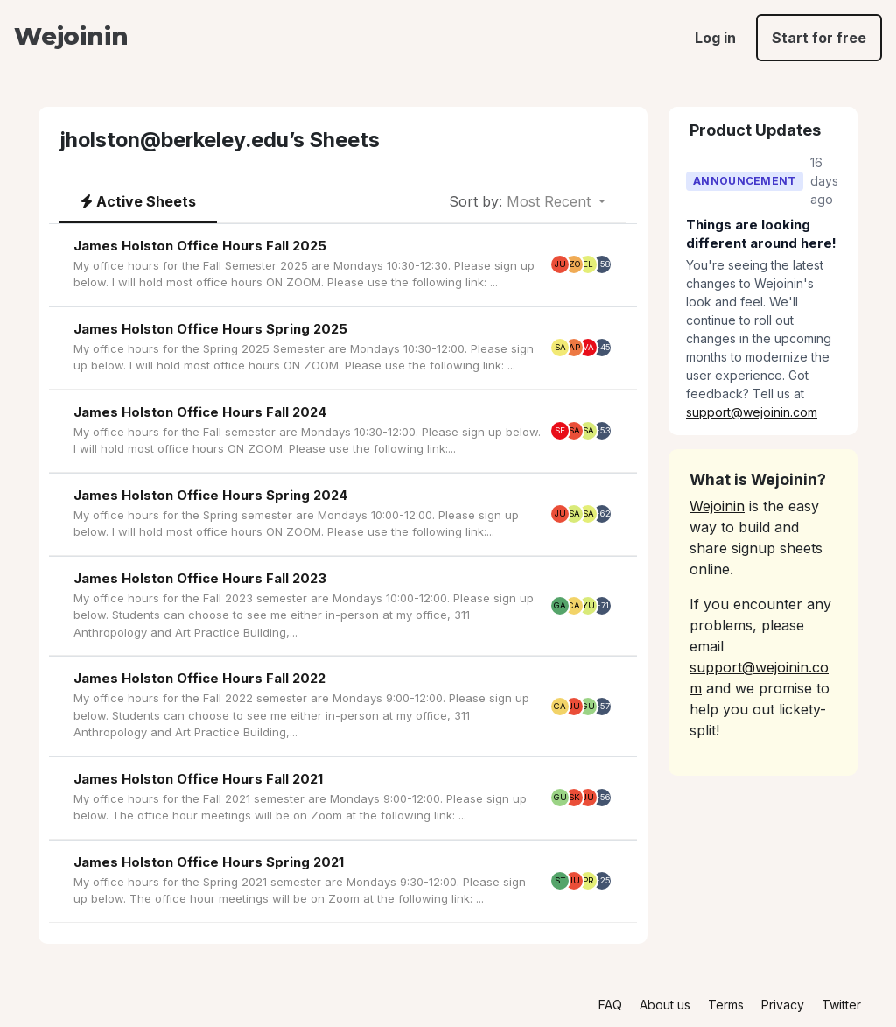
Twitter (841, 1004)
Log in (715, 37)
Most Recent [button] (522, 201)
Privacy (782, 1004)
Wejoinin (71, 36)
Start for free (819, 37)
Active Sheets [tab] (138, 201)
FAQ (610, 1004)
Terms (726, 1004)
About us (665, 1004)
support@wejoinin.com (751, 411)
